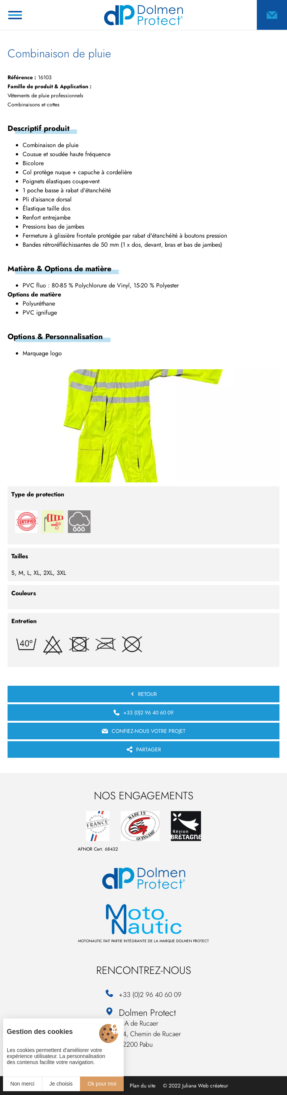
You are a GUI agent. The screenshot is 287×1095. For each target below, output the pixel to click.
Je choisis (60, 1084)
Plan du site (142, 1085)
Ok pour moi (101, 1084)
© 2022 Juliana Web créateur (195, 1085)
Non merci (22, 1084)
